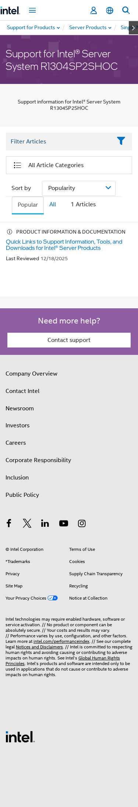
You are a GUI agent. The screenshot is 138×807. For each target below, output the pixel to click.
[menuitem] (88, 27)
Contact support (69, 340)
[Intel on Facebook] (9, 524)
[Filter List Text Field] (59, 141)
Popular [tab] (28, 204)
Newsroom (20, 408)
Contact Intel (22, 391)
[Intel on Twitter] (27, 524)
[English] (109, 10)
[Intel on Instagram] (81, 524)
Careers (16, 443)
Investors (17, 425)
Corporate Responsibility (38, 460)
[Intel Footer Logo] (20, 736)
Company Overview (31, 373)
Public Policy (22, 495)
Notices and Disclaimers (39, 647)
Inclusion (17, 477)
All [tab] (52, 204)
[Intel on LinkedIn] (45, 524)
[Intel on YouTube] (63, 524)
